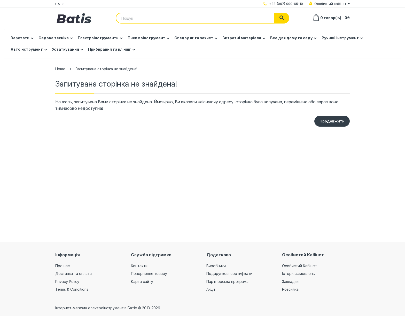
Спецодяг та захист (193, 38)
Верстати (20, 38)
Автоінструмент (27, 49)
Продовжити (332, 121)
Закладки (290, 281)
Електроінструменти (98, 38)
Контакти (139, 266)
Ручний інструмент (340, 38)
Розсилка (290, 289)
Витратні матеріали (241, 38)
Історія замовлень (298, 273)
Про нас (62, 266)
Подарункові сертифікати (229, 273)
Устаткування (65, 49)
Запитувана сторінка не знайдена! (106, 69)
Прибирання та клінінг (109, 49)
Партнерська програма (227, 281)
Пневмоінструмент (146, 38)
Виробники (216, 266)
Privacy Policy (67, 281)
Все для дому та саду (291, 38)
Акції (210, 289)
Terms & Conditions (71, 289)
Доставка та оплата (73, 273)
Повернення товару (149, 273)
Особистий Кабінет (299, 266)
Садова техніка (53, 38)
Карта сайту (142, 281)
